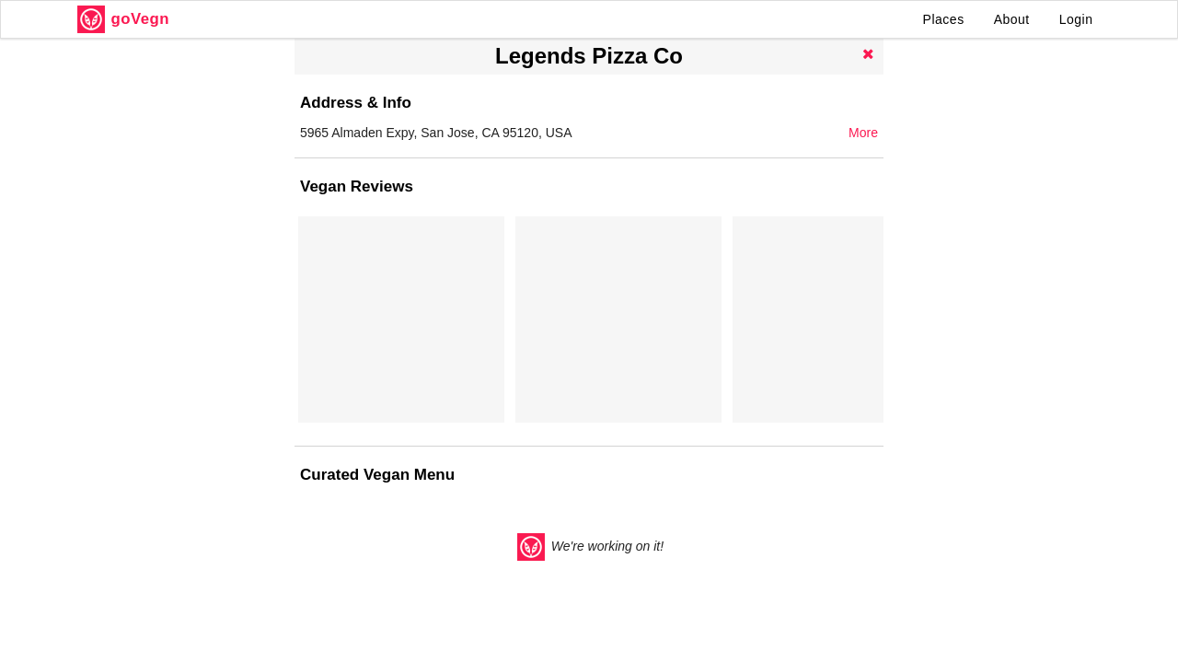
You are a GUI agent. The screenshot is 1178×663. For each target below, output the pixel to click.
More (863, 132)
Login (1076, 19)
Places (943, 19)
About (1012, 19)
